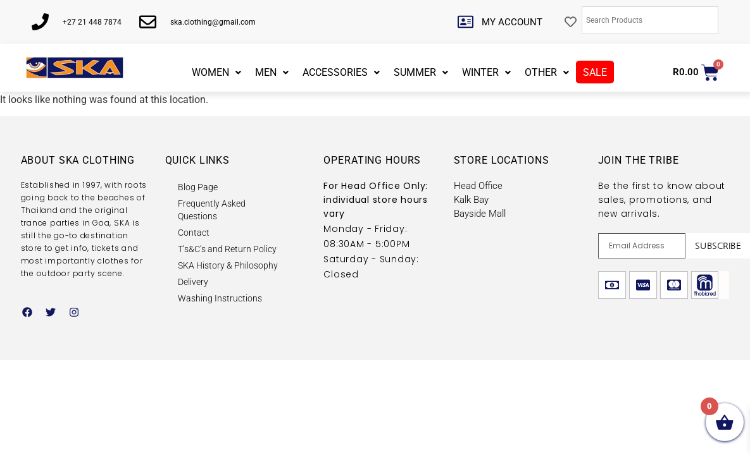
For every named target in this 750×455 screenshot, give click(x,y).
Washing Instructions (220, 298)
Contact (193, 233)
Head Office (478, 185)
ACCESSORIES (341, 72)
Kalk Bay (471, 199)
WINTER (486, 72)
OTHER (547, 72)
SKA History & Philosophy (228, 265)
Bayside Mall (480, 213)
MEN (272, 72)
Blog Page (198, 187)
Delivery (193, 282)
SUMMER (421, 72)
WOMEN (216, 72)
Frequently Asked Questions (212, 209)
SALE (595, 72)
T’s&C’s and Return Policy (227, 249)
